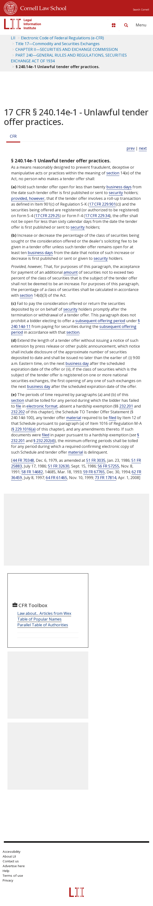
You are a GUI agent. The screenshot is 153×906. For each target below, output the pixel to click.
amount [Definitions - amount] (71, 272)
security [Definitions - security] (116, 192)
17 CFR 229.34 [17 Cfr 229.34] (97, 215)
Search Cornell (141, 9)
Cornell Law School (41, 7)
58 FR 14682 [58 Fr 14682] (32, 471)
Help (6, 871)
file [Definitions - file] (18, 406)
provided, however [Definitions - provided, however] (28, 198)
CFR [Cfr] (13, 136)
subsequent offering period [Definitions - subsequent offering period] (100, 320)
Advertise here (14, 866)
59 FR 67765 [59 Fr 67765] (94, 471)
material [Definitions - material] (73, 417)
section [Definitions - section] (112, 173)
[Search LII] (126, 25)
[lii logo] (22, 24)
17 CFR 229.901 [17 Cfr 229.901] (102, 204)
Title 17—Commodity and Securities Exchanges (57, 43)
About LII (9, 856)
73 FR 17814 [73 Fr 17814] (105, 477)
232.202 (18, 412)
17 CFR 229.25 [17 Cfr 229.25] (47, 215)
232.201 (126, 406)
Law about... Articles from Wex (44, 613)
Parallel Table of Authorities (42, 625)
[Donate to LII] (113, 25)
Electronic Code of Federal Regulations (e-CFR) (62, 38)
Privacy (8, 880)
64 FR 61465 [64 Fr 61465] (56, 477)
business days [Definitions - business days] (119, 186)
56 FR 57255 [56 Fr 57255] (108, 466)
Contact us (11, 861)
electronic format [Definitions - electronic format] (41, 406)
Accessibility (11, 851)
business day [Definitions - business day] (77, 363)
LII (13, 38)
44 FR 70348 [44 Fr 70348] (23, 460)
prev (131, 148)
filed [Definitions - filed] (112, 417)
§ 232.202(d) (44, 440)
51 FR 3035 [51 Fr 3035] (95, 460)
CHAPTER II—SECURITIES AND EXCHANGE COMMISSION (66, 49)
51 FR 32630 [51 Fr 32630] (58, 466)
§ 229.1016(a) (24, 429)
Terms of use (13, 875)
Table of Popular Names (39, 619)
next (143, 148)
